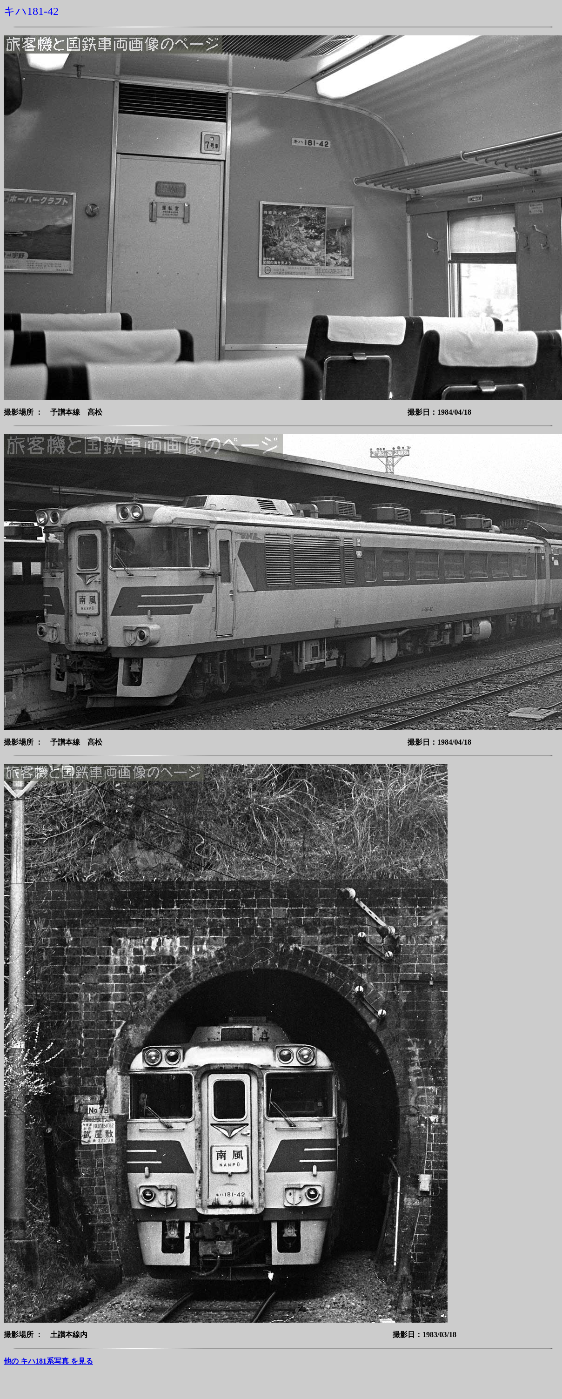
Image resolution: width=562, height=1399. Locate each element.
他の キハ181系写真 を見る (48, 1361)
